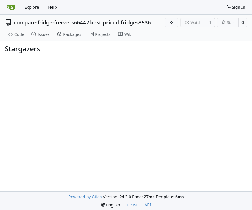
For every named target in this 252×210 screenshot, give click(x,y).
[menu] (110, 205)
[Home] (11, 7)
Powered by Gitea (85, 197)
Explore (32, 7)
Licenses (132, 204)
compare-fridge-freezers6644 (50, 22)
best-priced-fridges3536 (120, 22)
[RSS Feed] (171, 22)
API (147, 204)
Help (52, 7)
